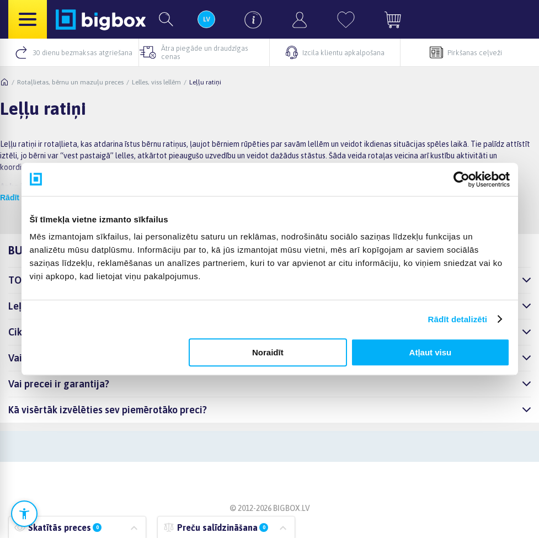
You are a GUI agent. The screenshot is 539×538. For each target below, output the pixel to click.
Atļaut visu (430, 352)
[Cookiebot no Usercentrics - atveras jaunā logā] (461, 179)
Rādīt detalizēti (457, 319)
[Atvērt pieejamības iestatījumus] (24, 513)
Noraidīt (268, 352)
